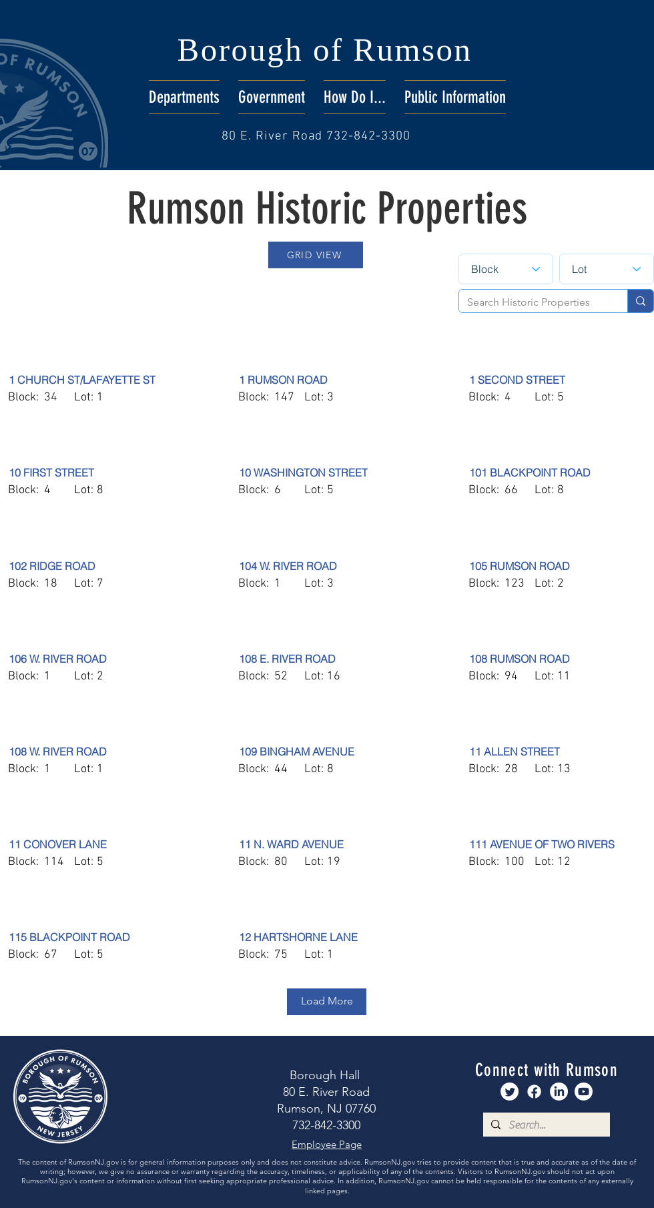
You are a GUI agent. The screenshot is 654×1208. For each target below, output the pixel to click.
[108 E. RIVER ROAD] (331, 658)
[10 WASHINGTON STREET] (331, 472)
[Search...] (545, 1125)
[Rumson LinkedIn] (559, 1092)
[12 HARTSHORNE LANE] (331, 937)
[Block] (505, 269)
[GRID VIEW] (315, 255)
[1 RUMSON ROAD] (331, 379)
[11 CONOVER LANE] (101, 844)
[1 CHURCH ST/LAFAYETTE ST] (101, 379)
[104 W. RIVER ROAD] (331, 566)
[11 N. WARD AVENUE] (331, 844)
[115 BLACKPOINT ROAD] (101, 937)
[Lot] (606, 269)
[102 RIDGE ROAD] (101, 566)
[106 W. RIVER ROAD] (101, 658)
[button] (184, 97)
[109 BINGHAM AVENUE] (331, 751)
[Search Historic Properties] (533, 302)
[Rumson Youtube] (584, 1092)
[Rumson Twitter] (510, 1092)
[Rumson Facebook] (534, 1092)
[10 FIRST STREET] (101, 472)
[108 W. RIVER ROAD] (101, 751)
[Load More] (326, 1001)
